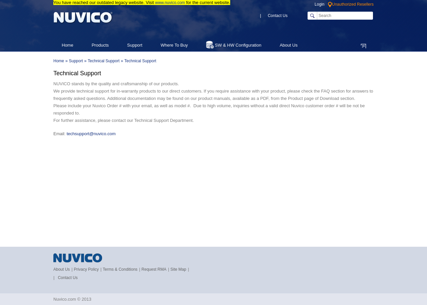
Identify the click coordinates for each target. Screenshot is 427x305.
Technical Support (103, 61)
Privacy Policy (86, 269)
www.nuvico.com (170, 2)
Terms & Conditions (120, 269)
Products (100, 45)
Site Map (178, 269)
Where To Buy (174, 45)
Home (67, 45)
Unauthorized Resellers (351, 4)
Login (319, 4)
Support (134, 45)
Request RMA (153, 269)
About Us (61, 269)
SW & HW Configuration (233, 45)
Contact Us (278, 15)
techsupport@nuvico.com (92, 133)
